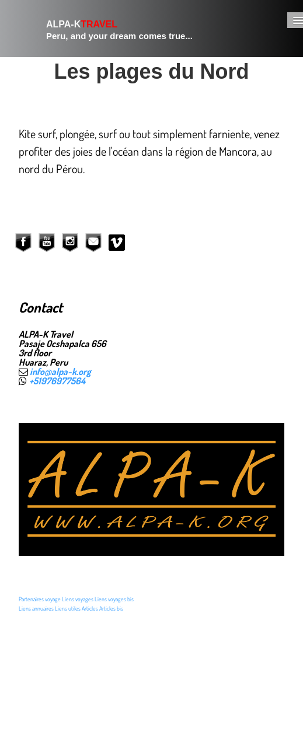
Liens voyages (77, 598)
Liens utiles (68, 608)
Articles (90, 608)
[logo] (105, 28)
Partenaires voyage (40, 598)
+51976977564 (57, 381)
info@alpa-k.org (60, 371)
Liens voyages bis (114, 598)
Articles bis (111, 608)
